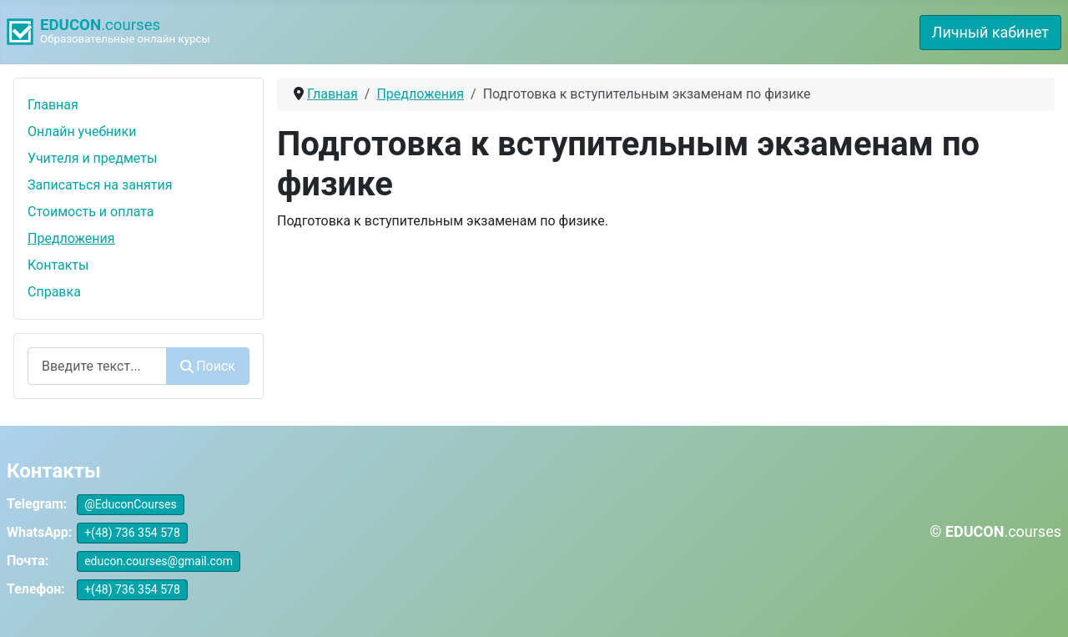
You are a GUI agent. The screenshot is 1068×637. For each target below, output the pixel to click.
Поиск (207, 366)
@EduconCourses (130, 504)
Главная (53, 105)
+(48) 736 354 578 (132, 532)
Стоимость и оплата (91, 212)
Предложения (71, 238)
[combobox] (97, 366)
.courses (100, 25)
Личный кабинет (990, 32)
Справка (54, 292)
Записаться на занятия (100, 185)
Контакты (58, 265)
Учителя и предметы (92, 158)
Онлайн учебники (82, 131)
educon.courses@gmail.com (158, 561)
